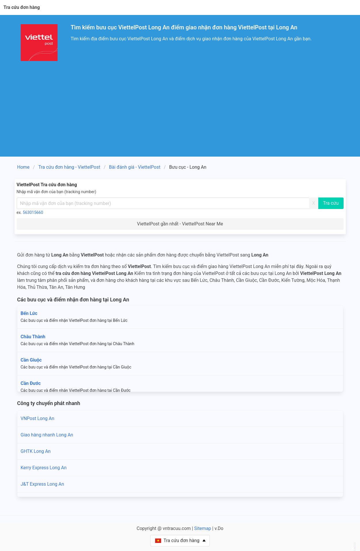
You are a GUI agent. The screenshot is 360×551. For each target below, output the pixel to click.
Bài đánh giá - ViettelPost (134, 167)
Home (23, 167)
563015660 (33, 212)
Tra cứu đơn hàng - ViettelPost (69, 167)
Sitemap (202, 528)
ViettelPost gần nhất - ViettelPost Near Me (180, 224)
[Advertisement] (180, 113)
